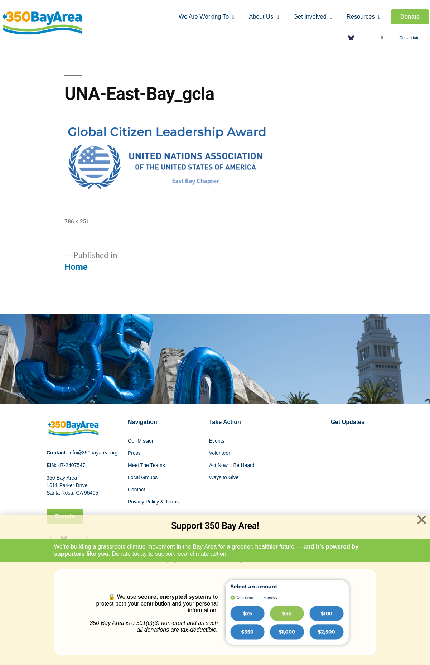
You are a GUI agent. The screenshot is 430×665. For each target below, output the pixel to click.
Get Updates (410, 37)
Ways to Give (224, 477)
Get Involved (312, 17)
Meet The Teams (146, 465)
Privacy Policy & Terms (153, 502)
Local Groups (143, 477)
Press (134, 453)
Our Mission (141, 441)
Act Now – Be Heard (232, 465)
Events (216, 441)
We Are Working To (207, 17)
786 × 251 (76, 221)
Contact (136, 489)
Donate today (129, 553)
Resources (364, 17)
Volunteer (219, 453)
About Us (264, 17)
